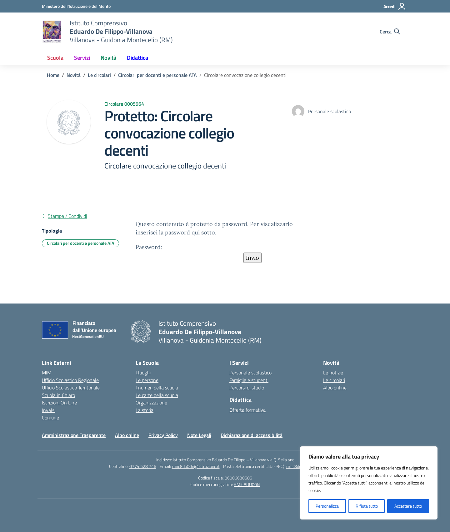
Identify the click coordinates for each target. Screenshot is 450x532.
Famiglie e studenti (248, 380)
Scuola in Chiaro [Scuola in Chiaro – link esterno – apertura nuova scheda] (58, 395)
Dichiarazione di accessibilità (251, 435)
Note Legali (199, 435)
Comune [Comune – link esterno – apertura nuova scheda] (50, 417)
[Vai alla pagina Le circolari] (99, 75)
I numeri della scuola (157, 387)
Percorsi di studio (246, 387)
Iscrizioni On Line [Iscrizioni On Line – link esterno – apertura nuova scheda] (59, 402)
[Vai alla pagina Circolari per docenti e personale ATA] (157, 75)
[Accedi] (395, 6)
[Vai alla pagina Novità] (74, 75)
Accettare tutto (408, 506)
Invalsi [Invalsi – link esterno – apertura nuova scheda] (48, 410)
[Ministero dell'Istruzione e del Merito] (76, 6)
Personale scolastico (250, 372)
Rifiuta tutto (367, 506)
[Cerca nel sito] (390, 32)
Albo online (335, 387)
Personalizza (327, 506)
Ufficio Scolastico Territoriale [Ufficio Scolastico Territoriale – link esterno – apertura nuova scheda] (71, 387)
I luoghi (143, 372)
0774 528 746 (142, 466)
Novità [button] (108, 57)
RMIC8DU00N (247, 484)
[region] (369, 482)
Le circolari (334, 380)
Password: (189, 253)
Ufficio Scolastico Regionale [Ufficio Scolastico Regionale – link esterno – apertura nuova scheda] (70, 380)
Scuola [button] (55, 57)
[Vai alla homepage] (52, 31)
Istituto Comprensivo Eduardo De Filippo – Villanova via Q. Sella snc (233, 459)
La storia (144, 410)
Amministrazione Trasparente (74, 435)
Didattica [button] (137, 57)
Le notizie (333, 372)
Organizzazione (151, 402)
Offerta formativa (247, 410)
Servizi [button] (82, 57)
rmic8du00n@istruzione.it (196, 466)
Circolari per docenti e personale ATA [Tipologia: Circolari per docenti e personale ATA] (80, 243)
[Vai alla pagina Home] (53, 75)
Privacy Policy (163, 435)
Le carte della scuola (157, 395)
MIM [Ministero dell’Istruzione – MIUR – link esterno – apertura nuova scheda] (46, 372)
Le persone (147, 380)
